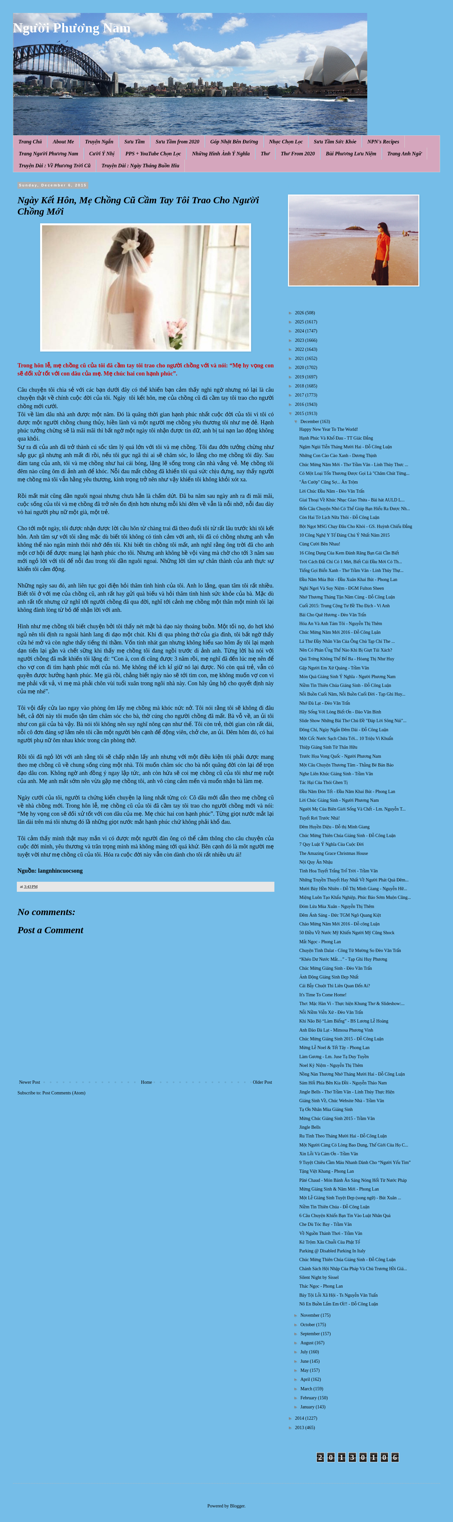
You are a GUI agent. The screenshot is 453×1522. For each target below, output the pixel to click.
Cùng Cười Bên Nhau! (319, 544)
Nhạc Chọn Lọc (286, 141)
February (309, 1397)
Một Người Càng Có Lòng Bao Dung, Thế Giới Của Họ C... (353, 1145)
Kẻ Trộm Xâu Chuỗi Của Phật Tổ (329, 1242)
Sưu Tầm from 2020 (177, 141)
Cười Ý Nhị (102, 153)
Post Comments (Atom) (63, 1093)
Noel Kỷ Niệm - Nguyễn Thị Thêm (331, 1065)
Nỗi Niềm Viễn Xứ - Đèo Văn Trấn (331, 1012)
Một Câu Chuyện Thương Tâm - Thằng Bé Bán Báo (346, 765)
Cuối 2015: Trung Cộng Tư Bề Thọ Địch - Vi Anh (344, 605)
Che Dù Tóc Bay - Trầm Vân (325, 1224)
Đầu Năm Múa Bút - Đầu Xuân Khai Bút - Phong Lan (348, 579)
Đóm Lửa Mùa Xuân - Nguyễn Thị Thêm (336, 906)
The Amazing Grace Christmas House (333, 853)
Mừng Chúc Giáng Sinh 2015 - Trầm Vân (337, 1118)
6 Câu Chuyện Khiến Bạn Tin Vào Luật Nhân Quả (345, 1215)
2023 (300, 340)
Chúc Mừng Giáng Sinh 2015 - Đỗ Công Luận (341, 1038)
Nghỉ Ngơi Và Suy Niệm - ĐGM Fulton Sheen (341, 588)
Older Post (262, 1082)
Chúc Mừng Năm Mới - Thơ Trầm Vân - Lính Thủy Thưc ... (353, 464)
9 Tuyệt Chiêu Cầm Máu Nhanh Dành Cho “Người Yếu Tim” (355, 1162)
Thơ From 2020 (298, 153)
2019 (300, 377)
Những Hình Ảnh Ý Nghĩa (220, 153)
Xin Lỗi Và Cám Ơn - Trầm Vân (328, 1153)
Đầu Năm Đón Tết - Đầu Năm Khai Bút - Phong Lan (347, 791)
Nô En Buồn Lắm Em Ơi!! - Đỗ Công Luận (338, 1304)
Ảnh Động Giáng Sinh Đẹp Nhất (329, 977)
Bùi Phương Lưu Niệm (351, 153)
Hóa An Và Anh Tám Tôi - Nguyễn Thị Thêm (340, 623)
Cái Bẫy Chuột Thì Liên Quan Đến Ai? (334, 985)
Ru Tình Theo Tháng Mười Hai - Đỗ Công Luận (343, 1136)
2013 (300, 1427)
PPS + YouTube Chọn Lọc (153, 153)
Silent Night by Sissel (319, 1277)
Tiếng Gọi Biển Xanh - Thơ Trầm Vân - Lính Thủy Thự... (351, 570)
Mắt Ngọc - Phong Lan (320, 941)
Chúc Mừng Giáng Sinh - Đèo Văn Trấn (335, 968)
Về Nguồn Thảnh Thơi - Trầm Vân (330, 1233)
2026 (300, 312)
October (308, 1324)
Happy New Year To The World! (328, 429)
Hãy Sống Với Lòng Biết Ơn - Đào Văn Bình (340, 712)
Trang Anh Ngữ (404, 153)
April (305, 1379)
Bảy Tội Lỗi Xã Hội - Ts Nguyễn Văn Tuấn (338, 1295)
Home (146, 1082)
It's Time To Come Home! (323, 994)
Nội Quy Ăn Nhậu (316, 862)
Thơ (265, 153)
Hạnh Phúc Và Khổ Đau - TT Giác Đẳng (336, 438)
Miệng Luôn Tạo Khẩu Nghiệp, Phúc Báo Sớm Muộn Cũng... (355, 897)
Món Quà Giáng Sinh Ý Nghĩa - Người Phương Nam (347, 676)
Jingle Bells (310, 1127)
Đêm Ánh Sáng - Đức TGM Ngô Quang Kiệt (340, 915)
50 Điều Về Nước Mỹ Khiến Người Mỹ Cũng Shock (346, 932)
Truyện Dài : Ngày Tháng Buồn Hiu (140, 165)
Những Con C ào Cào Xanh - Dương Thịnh (338, 455)
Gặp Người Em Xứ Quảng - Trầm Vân (334, 668)
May (305, 1370)
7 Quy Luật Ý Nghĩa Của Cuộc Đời (331, 844)
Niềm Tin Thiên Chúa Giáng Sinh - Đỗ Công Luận (345, 685)
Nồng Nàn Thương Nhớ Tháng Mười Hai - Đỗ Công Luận (352, 1074)
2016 (300, 404)
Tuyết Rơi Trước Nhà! (319, 818)
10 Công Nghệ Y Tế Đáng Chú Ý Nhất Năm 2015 (344, 535)
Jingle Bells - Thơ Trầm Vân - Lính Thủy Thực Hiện (346, 1092)
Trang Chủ (30, 141)
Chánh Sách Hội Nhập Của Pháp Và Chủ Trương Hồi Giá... (353, 1268)
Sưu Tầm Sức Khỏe (335, 141)
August (307, 1342)
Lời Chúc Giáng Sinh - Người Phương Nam (339, 800)
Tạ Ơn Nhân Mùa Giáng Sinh (326, 1109)
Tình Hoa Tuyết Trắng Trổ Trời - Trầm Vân (338, 870)
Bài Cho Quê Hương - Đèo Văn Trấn (332, 614)
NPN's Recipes (383, 141)
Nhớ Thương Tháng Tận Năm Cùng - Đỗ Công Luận (347, 597)
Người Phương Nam (72, 27)
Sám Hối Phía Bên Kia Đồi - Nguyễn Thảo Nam (343, 1082)
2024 (300, 331)
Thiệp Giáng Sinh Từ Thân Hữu (328, 747)
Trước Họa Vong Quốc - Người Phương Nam (340, 756)
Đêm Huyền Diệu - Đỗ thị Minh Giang (334, 826)
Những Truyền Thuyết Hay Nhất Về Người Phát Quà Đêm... (354, 880)
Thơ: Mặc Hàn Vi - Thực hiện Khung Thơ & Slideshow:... (351, 1003)
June (305, 1361)
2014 (300, 1418)
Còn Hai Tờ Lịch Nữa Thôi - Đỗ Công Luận (339, 517)
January (307, 1406)
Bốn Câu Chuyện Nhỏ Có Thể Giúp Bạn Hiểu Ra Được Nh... (354, 508)
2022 (300, 349)
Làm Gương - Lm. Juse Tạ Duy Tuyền (334, 1056)
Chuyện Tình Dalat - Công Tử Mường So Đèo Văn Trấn (350, 950)
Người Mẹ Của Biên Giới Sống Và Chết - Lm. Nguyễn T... (352, 809)
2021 (300, 358)
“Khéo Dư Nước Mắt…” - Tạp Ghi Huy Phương (343, 959)
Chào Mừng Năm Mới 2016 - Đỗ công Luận (339, 924)
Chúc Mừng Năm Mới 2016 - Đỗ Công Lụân (340, 632)
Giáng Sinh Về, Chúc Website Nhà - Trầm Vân (341, 1100)
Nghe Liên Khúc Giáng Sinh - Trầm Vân (336, 773)
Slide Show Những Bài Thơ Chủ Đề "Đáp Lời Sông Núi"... (352, 720)
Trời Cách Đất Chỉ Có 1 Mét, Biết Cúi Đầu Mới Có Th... (350, 561)
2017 (300, 395)
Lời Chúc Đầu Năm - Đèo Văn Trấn (331, 491)
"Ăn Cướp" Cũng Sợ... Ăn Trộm (328, 482)
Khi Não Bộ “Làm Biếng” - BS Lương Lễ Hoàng (343, 1021)
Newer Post (29, 1082)
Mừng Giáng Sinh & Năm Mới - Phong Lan (339, 1189)
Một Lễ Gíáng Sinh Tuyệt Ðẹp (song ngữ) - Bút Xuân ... (350, 1197)
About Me (63, 141)
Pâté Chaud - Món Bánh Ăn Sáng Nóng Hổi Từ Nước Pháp (353, 1180)
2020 (300, 367)
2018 (300, 386)
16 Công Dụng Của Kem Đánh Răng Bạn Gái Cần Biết (349, 553)
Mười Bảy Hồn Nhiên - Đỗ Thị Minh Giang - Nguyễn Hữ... (353, 888)
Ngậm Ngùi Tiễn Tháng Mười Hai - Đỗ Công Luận (345, 446)
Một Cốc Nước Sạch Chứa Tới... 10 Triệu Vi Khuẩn (346, 738)
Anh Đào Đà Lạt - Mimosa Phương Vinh (336, 1030)
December (310, 421)
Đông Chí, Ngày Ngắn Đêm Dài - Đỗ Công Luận (343, 729)
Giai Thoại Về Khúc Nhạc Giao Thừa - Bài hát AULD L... (351, 500)
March (306, 1388)
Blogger (237, 1506)
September (310, 1333)
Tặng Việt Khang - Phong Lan (326, 1171)
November (310, 1315)
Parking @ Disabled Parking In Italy (332, 1250)
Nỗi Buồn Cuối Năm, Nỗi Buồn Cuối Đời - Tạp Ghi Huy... (352, 694)
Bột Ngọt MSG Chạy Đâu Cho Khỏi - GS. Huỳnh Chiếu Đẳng (355, 526)
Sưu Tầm (134, 141)
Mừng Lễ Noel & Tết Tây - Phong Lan (334, 1047)
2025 (300, 321)
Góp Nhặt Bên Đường (234, 141)
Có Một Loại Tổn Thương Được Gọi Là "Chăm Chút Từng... (354, 473)
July (304, 1351)
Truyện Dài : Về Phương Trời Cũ (55, 165)
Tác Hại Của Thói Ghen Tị (323, 782)
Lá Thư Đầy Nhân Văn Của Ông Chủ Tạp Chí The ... (347, 641)
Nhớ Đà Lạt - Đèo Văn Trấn (324, 703)
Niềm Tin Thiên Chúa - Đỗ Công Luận (334, 1206)
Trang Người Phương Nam (48, 153)
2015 (300, 413)
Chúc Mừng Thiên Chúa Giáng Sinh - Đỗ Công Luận (347, 835)
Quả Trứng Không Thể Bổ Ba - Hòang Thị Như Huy (346, 658)
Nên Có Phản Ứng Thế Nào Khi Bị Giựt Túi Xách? (345, 650)
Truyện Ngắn (99, 141)
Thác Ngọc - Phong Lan (321, 1286)
